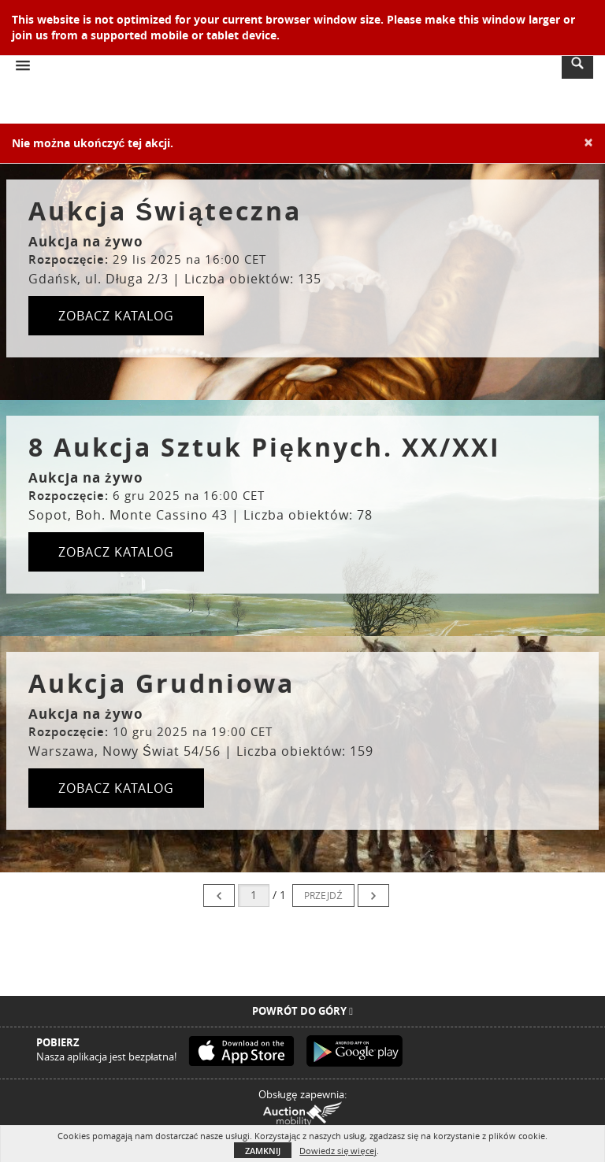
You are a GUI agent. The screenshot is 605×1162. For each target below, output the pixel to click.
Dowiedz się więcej (337, 1150)
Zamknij (262, 1150)
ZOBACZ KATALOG (116, 315)
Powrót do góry (302, 1011)
